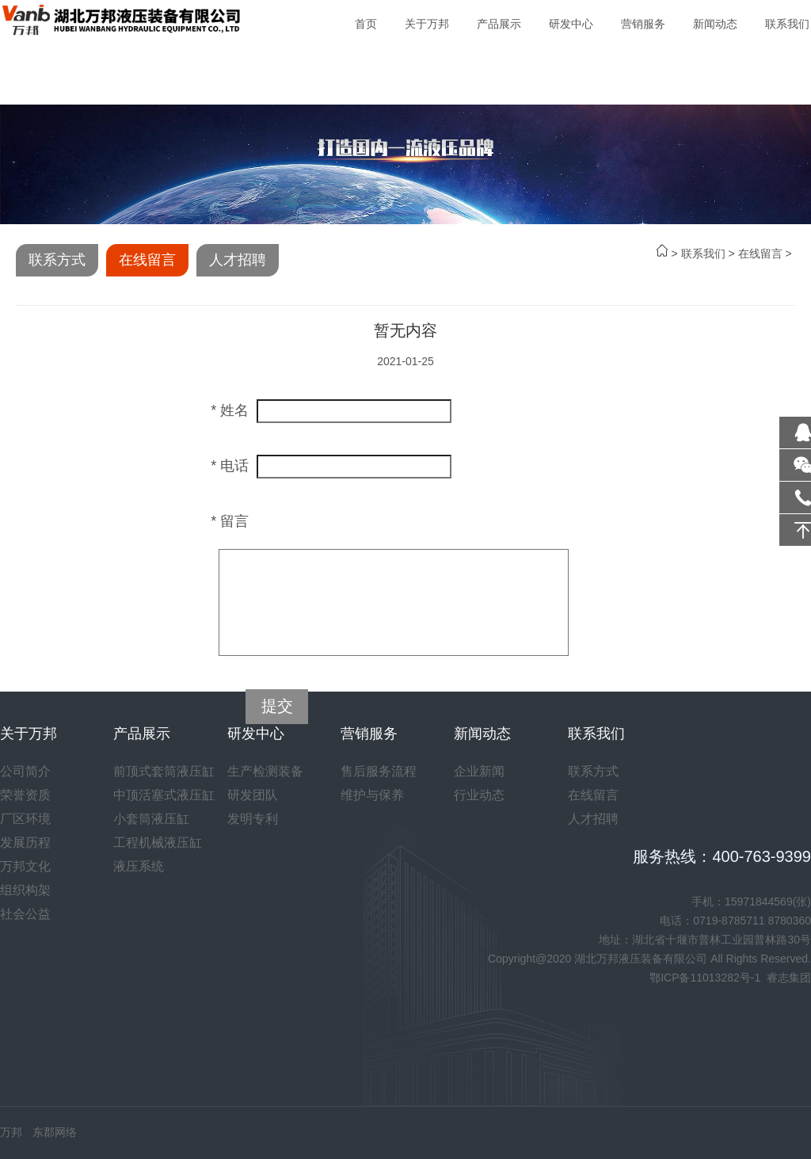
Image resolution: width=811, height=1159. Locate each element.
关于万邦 (427, 23)
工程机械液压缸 (157, 842)
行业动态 (479, 795)
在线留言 (760, 253)
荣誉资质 (25, 795)
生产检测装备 (265, 771)
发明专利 (252, 818)
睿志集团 (789, 977)
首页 (366, 23)
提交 (277, 706)
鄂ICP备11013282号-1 (704, 977)
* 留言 (230, 521)
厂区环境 (25, 818)
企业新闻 (479, 771)
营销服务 (643, 23)
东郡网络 (54, 1132)
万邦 (11, 1132)
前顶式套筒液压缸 (164, 771)
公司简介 (25, 771)
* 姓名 (230, 410)
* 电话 (230, 466)
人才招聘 (237, 260)
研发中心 (571, 23)
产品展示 (499, 23)
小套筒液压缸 (151, 818)
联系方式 (57, 260)
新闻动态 (715, 23)
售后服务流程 (379, 771)
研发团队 (252, 795)
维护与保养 (372, 795)
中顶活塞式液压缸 (164, 795)
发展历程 (25, 842)
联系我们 (787, 23)
